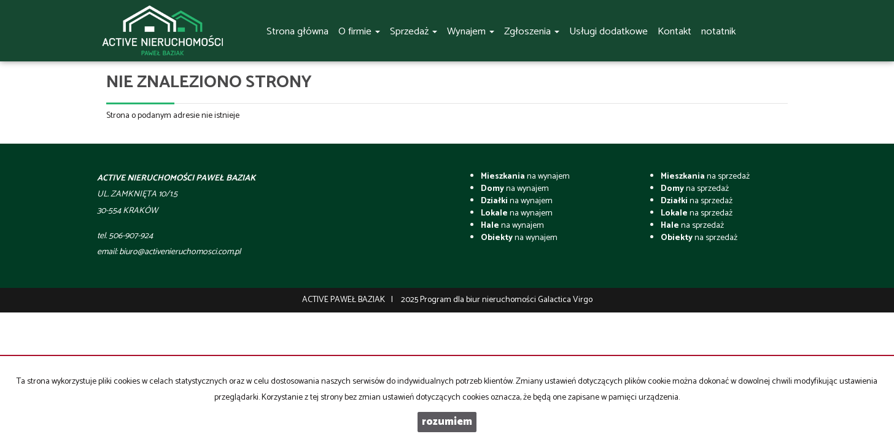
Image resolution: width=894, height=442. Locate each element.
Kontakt (674, 31)
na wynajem (525, 176)
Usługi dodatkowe (608, 31)
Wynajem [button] (470, 31)
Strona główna (297, 31)
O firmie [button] (359, 31)
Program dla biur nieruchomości (479, 300)
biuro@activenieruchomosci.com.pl (180, 252)
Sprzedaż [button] (413, 31)
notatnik (718, 31)
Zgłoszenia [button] (531, 31)
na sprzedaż (705, 176)
